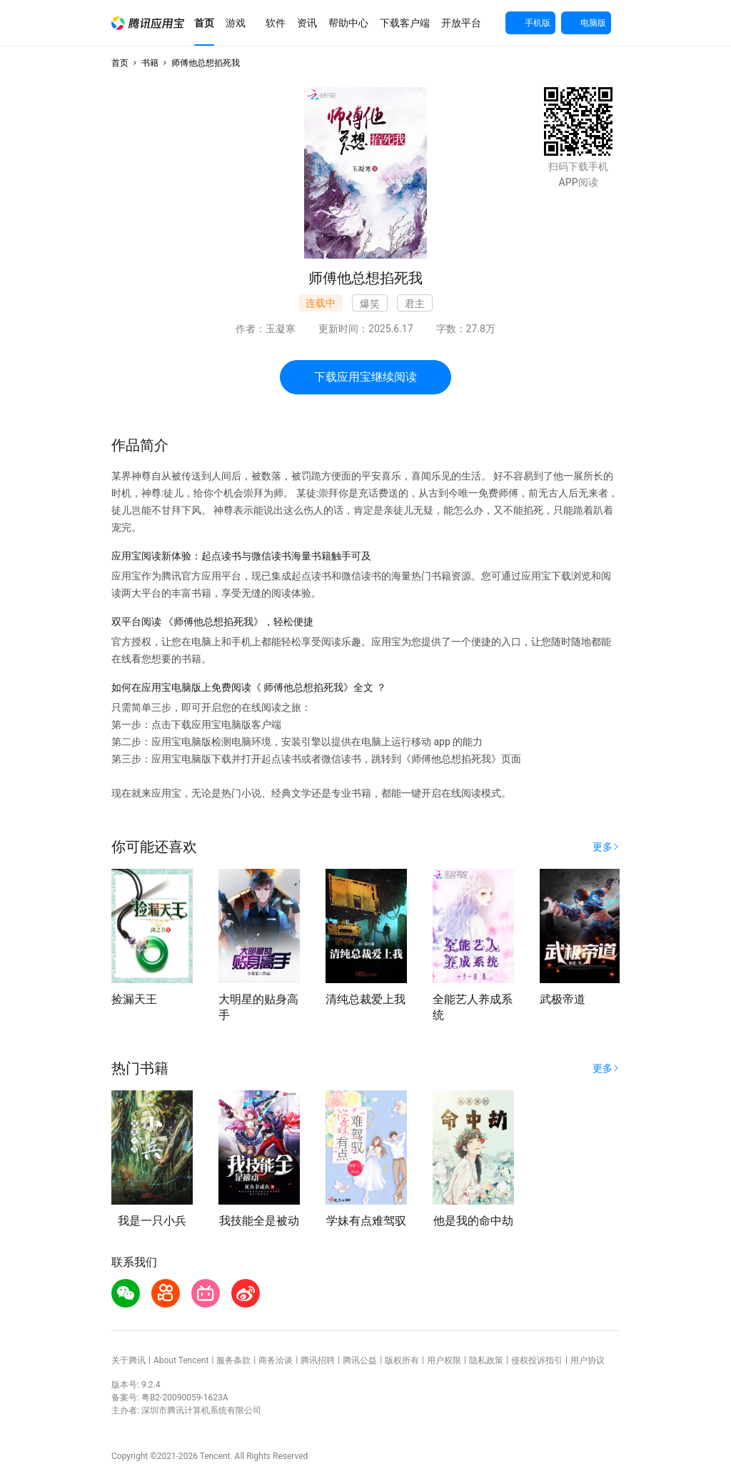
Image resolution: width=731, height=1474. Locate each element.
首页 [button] (119, 63)
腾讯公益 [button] (360, 1360)
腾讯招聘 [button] (318, 1360)
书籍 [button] (149, 63)
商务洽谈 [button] (275, 1360)
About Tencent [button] (180, 1360)
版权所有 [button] (402, 1360)
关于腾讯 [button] (128, 1360)
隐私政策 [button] (486, 1360)
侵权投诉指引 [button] (537, 1360)
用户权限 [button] (444, 1360)
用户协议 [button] (587, 1360)
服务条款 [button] (233, 1360)
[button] (147, 23)
